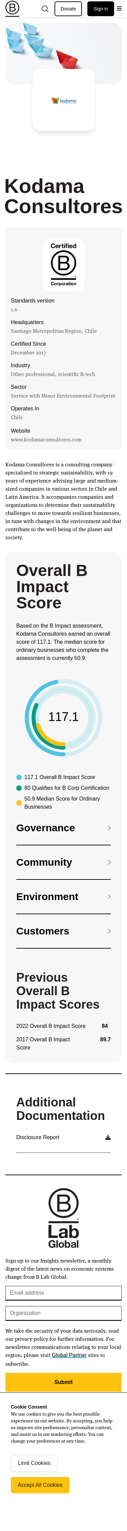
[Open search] (45, 9)
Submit (63, 1382)
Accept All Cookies (40, 1485)
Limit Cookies (34, 1463)
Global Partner (69, 1355)
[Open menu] (119, 9)
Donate (68, 8)
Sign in (100, 8)
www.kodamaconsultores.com (46, 439)
